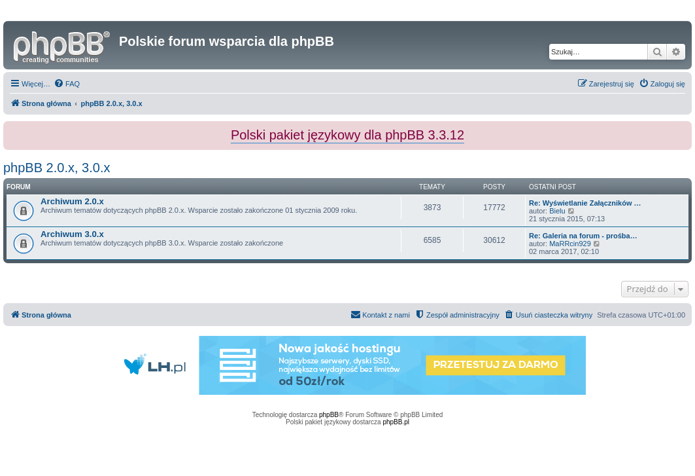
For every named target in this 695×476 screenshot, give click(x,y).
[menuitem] (67, 84)
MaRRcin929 (570, 243)
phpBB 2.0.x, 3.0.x (56, 167)
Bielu (557, 211)
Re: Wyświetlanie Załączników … (585, 203)
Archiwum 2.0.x (72, 201)
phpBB (329, 414)
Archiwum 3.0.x (72, 234)
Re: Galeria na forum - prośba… (583, 236)
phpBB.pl (395, 422)
